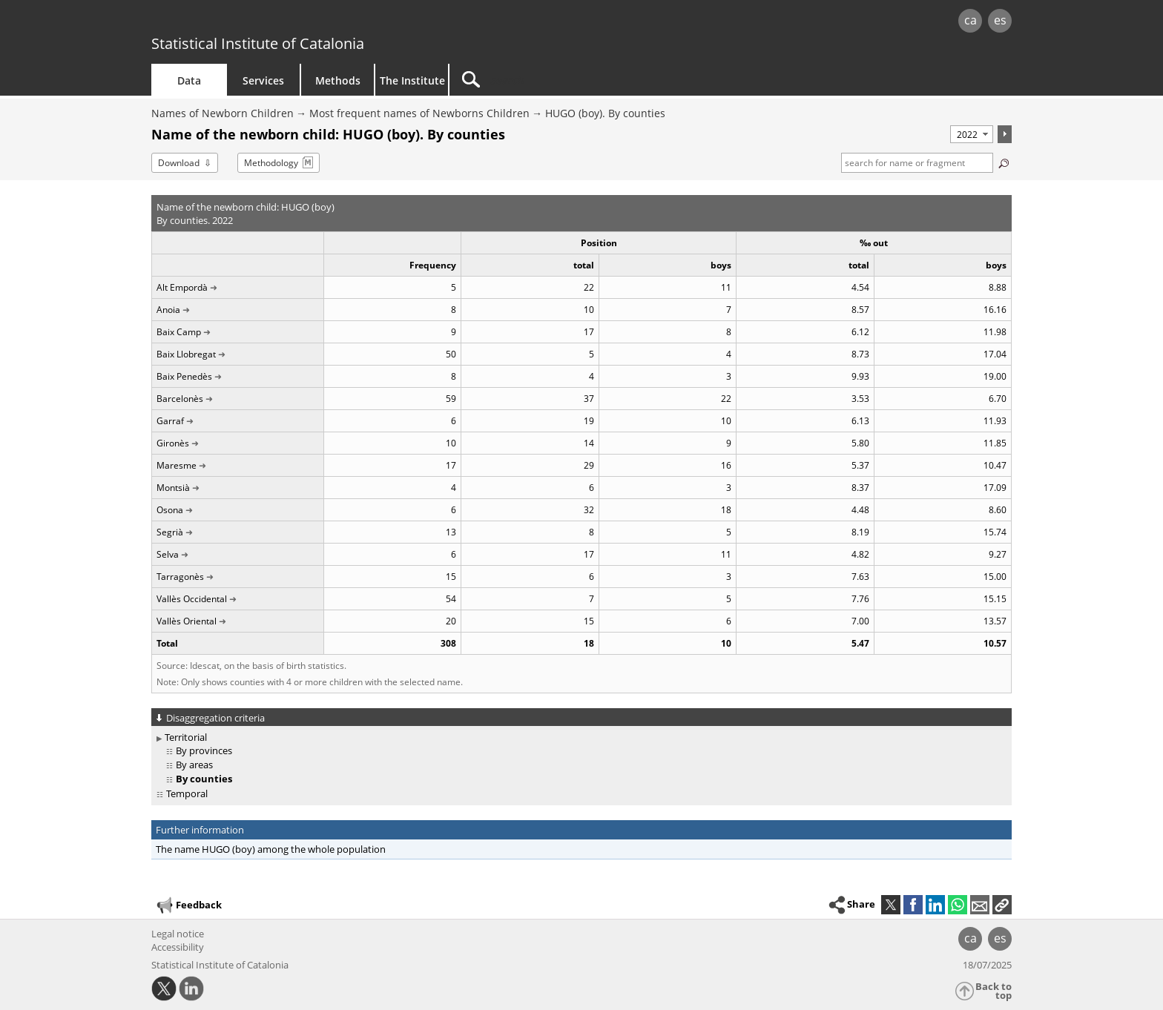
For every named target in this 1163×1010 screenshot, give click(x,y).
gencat (323, 22)
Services (263, 80)
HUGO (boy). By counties (605, 113)
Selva (168, 554)
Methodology (271, 162)
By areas (194, 764)
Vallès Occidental (192, 599)
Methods (337, 80)
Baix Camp (179, 332)
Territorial (186, 737)
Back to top (993, 991)
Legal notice (177, 933)
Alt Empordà (182, 287)
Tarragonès (180, 576)
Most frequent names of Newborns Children (419, 113)
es (1000, 20)
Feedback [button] (188, 905)
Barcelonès (180, 398)
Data (189, 80)
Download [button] (179, 162)
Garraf (170, 421)
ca (970, 20)
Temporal (187, 793)
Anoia (168, 309)
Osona (170, 510)
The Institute (412, 80)
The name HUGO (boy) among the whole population (271, 849)
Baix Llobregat (186, 354)
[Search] (575, 80)
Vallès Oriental (187, 621)
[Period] (971, 134)
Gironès (173, 443)
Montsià (173, 487)
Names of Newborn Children (222, 113)
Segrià (170, 532)
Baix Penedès (184, 376)
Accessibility (177, 947)
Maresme (177, 465)
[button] (1002, 904)
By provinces (204, 750)
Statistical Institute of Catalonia (257, 43)
